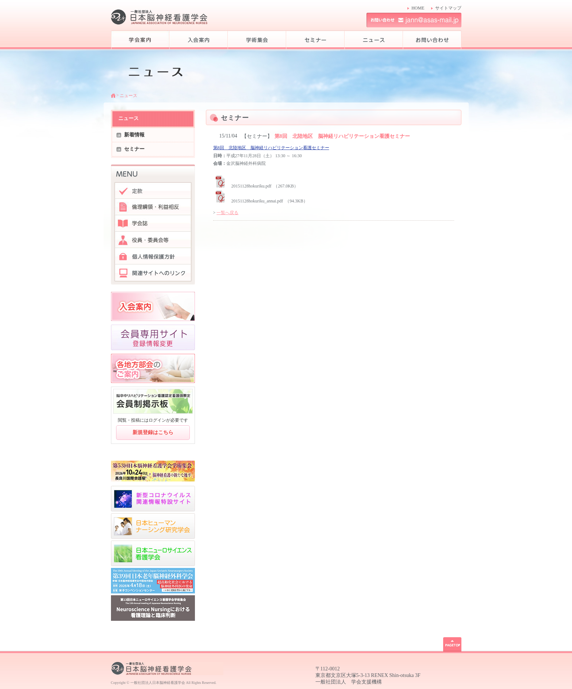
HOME (417, 8)
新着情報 (134, 135)
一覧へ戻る (227, 212)
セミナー (134, 149)
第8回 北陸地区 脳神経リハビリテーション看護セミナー (271, 147)
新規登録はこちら (153, 432)
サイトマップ (448, 8)
